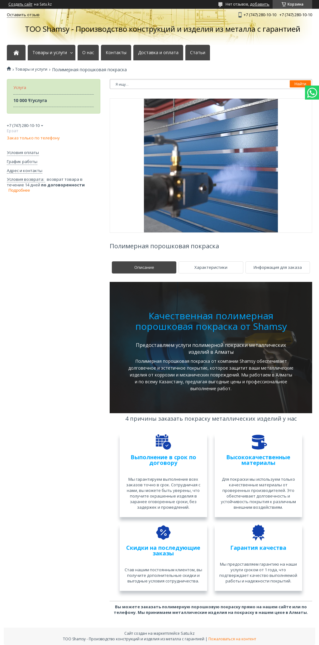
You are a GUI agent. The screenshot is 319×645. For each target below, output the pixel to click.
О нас (88, 52)
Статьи (197, 52)
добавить (259, 4)
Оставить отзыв (23, 14)
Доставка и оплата (158, 52)
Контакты (116, 52)
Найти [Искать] (300, 84)
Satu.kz (188, 633)
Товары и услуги (49, 52)
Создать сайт (20, 4)
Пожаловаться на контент (232, 639)
